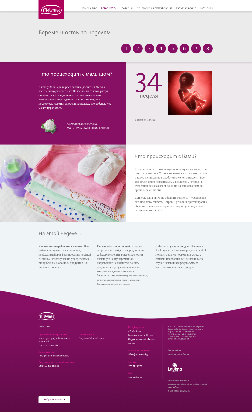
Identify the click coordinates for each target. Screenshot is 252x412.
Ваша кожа (108, 7)
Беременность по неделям (190, 326)
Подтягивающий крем (91, 338)
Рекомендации (186, 7)
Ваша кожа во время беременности (185, 329)
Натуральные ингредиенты (154, 7)
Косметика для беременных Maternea (51, 9)
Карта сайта (174, 331)
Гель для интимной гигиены (53, 355)
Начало (171, 326)
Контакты (207, 7)
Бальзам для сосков (48, 366)
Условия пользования (178, 339)
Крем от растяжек (49, 345)
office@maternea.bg (138, 354)
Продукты (126, 7)
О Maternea (89, 7)
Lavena (175, 367)
